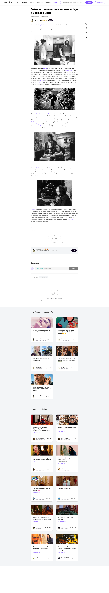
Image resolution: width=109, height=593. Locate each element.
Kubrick (45, 68)
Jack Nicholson (37, 114)
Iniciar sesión (100, 2)
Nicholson (42, 126)
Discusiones (40, 2)
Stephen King (35, 124)
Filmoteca (48, 2)
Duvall (42, 80)
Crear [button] (89, 2)
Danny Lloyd (52, 167)
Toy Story (35, 521)
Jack (32, 118)
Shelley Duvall (69, 70)
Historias (32, 2)
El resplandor (36, 432)
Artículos (24, 2)
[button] (86, 46)
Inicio (18, 2)
